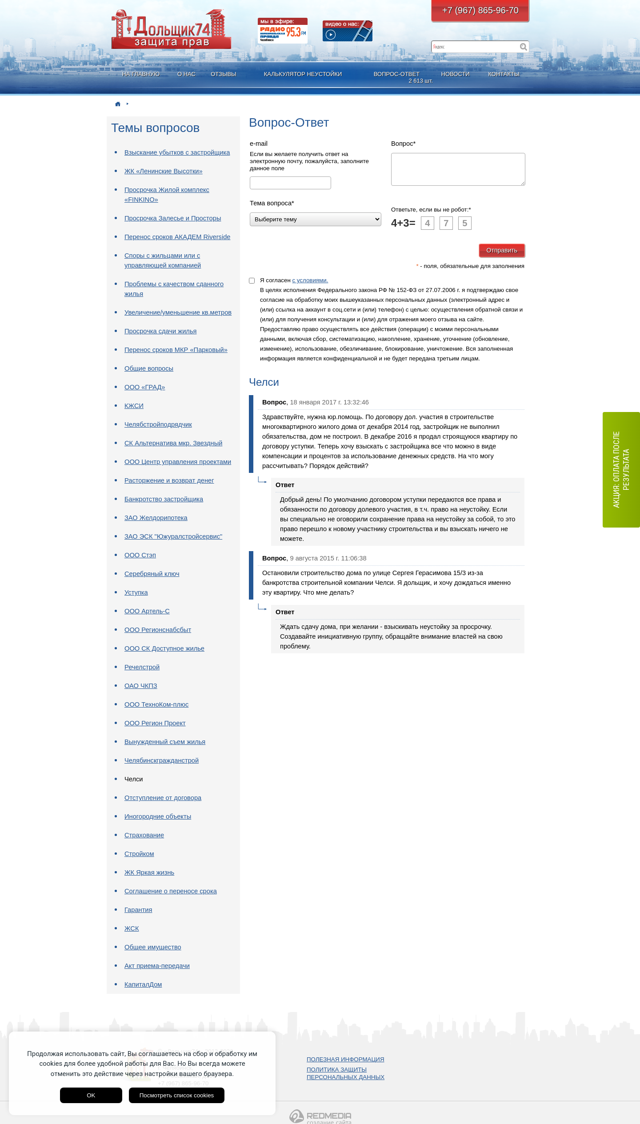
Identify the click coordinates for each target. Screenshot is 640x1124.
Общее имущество (152, 947)
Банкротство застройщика (163, 499)
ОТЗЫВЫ (223, 74)
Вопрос (403, 143)
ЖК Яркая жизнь (149, 872)
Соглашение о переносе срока (170, 891)
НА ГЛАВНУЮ (141, 74)
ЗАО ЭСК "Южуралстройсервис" (173, 536)
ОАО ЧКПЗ (140, 685)
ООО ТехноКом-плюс (156, 704)
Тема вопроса (272, 203)
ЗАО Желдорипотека (156, 517)
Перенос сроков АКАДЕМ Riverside (177, 236)
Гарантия (138, 909)
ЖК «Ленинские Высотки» (163, 171)
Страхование (144, 835)
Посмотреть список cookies (177, 1095)
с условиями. (310, 285)
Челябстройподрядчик (158, 424)
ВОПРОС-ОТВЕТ (398, 77)
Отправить (502, 255)
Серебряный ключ (152, 573)
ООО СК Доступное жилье (164, 648)
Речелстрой (142, 667)
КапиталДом (143, 984)
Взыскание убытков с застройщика (177, 152)
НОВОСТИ (455, 74)
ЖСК (131, 928)
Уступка (136, 592)
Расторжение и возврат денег (169, 480)
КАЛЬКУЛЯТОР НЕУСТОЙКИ (303, 74)
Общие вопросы (148, 368)
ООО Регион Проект (155, 723)
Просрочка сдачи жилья (160, 331)
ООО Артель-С (147, 611)
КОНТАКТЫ (503, 74)
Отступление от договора (162, 797)
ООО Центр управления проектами (177, 461)
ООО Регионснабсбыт (157, 629)
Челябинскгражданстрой (161, 760)
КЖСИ (134, 405)
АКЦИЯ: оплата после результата (621, 470)
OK (91, 1095)
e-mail (259, 143)
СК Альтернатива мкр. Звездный (173, 443)
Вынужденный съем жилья (164, 741)
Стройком (139, 853)
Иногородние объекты (157, 816)
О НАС (186, 74)
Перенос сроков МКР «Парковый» (176, 349)
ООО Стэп (140, 555)
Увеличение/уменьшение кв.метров (178, 312)
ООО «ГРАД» (144, 387)
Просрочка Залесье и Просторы (172, 218)
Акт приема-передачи (157, 965)
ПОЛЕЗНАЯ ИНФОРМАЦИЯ (345, 1059)
